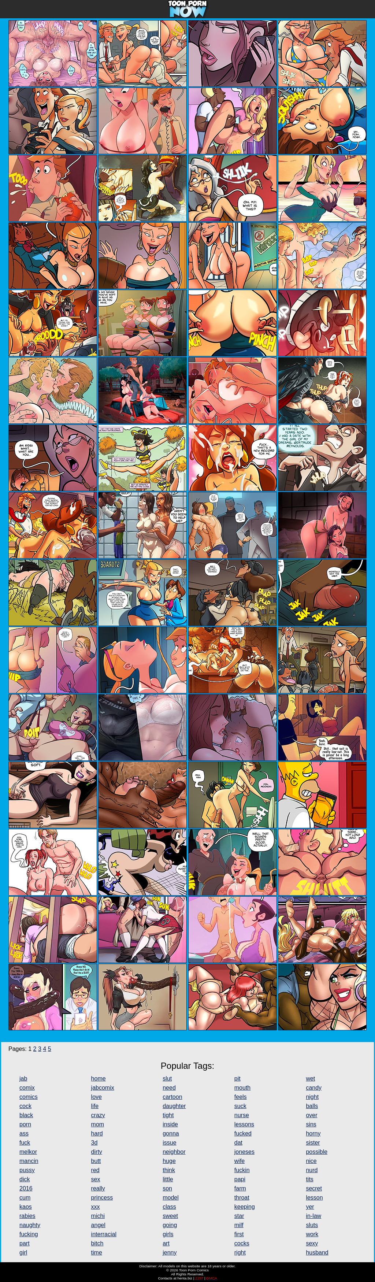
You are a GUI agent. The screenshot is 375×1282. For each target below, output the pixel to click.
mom (97, 1124)
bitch (97, 1243)
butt (96, 1161)
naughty (29, 1225)
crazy (98, 1115)
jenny (170, 1252)
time (96, 1252)
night (312, 1097)
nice (311, 1161)
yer (310, 1207)
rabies (27, 1216)
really (98, 1188)
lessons (244, 1124)
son (167, 1188)
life (95, 1106)
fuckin (242, 1170)
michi (98, 1216)
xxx (95, 1207)
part (24, 1243)
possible (316, 1152)
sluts (312, 1225)
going (170, 1225)
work (312, 1234)
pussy (27, 1170)
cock (25, 1106)
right (240, 1252)
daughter (174, 1106)
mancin (28, 1161)
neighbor (174, 1152)
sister (313, 1143)
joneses (244, 1152)
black (26, 1115)
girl (23, 1252)
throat (241, 1197)
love (96, 1097)
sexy (312, 1243)
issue (169, 1143)
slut (167, 1078)
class (169, 1207)
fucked (243, 1133)
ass (24, 1133)
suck (240, 1106)
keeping (244, 1207)
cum (24, 1197)
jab (23, 1078)
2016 (26, 1188)
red (95, 1170)
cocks (241, 1243)
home (98, 1078)
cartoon (172, 1097)
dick (24, 1179)
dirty (96, 1152)
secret (314, 1188)
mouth (242, 1088)
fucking (28, 1234)
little (168, 1179)
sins (311, 1124)
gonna (171, 1133)
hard (97, 1133)
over (311, 1115)
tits (309, 1179)
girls (168, 1234)
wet (310, 1078)
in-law (313, 1216)
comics (28, 1097)
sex (95, 1179)
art (166, 1243)
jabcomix (102, 1088)
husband (317, 1252)
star (239, 1216)
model (171, 1197)
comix (27, 1088)
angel (98, 1225)
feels (240, 1097)
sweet (170, 1216)
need (169, 1088)
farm (240, 1188)
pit (237, 1078)
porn (25, 1124)
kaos (25, 1207)
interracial (103, 1234)
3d (94, 1143)
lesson (314, 1197)
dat (238, 1143)
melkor (28, 1152)
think (169, 1170)
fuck (24, 1143)
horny (313, 1133)
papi (239, 1179)
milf (239, 1225)
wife (239, 1161)
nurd (312, 1170)
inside (170, 1124)
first (239, 1234)
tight (168, 1115)
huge (169, 1161)
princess (102, 1197)
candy (314, 1088)
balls (312, 1106)
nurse (241, 1115)
